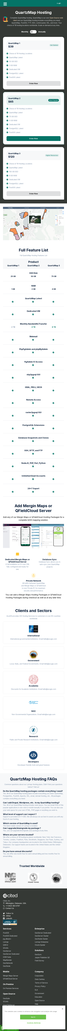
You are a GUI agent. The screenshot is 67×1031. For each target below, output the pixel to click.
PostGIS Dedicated (10, 936)
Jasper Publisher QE (42, 958)
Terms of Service (41, 983)
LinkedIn (7, 918)
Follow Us (8, 913)
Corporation (39, 976)
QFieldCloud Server (10, 979)
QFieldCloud (37, 517)
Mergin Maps (23, 517)
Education (38, 997)
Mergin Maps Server (10, 976)
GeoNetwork (8, 963)
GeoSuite (6, 998)
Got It (33, 1017)
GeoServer (7, 951)
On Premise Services (11, 988)
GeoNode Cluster (41, 939)
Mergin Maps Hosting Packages (33, 595)
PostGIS (6, 933)
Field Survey (39, 961)
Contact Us (8, 908)
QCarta (5, 948)
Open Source (40, 1000)
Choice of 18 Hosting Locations (20, 54)
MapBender (7, 960)
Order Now (33, 83)
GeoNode (6, 966)
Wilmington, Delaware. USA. (14, 903)
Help (36, 1004)
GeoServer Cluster (41, 936)
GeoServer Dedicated (11, 954)
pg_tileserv (7, 939)
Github (7, 916)
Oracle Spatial (40, 945)
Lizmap (5, 942)
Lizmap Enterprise (41, 942)
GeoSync (38, 955)
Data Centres (40, 979)
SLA (36, 990)
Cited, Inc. (7, 901)
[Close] (62, 1009)
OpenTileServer (9, 1005)
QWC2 (5, 945)
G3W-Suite (7, 957)
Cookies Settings (34, 1023)
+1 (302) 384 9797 (11, 906)
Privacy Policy (40, 986)
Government (39, 993)
